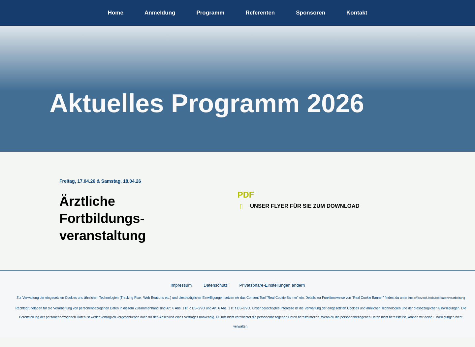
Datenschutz (215, 285)
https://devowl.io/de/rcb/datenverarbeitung (240, 307)
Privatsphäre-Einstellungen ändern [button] (269, 285)
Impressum (185, 285)
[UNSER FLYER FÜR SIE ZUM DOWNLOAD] (241, 206)
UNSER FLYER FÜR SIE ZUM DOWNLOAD (309, 206)
